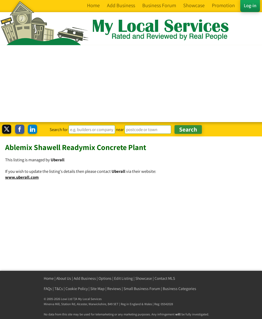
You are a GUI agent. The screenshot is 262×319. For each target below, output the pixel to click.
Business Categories (179, 288)
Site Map (97, 288)
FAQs (48, 288)
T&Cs (58, 288)
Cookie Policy (77, 288)
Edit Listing (123, 278)
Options (105, 278)
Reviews (114, 288)
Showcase (143, 278)
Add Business (85, 278)
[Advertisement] (131, 83)
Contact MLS (165, 278)
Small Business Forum (142, 288)
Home (49, 278)
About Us (63, 278)
